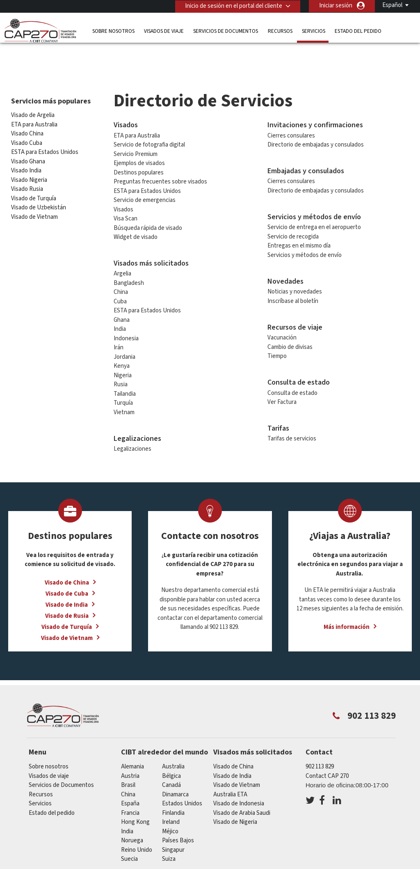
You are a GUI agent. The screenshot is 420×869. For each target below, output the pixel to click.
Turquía (123, 380)
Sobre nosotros (113, 30)
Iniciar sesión (335, 5)
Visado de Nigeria (235, 799)
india (127, 808)
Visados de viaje (164, 30)
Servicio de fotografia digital (149, 121)
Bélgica (171, 753)
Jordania (124, 334)
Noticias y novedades (294, 268)
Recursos (280, 30)
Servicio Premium (136, 130)
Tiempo (277, 333)
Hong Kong (135, 799)
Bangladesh (129, 260)
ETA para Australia (34, 101)
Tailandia (125, 371)
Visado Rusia (27, 166)
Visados (123, 186)
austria (130, 753)
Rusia (121, 361)
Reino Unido (136, 827)
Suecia (129, 836)
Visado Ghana (28, 138)
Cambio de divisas (290, 324)
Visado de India (67, 582)
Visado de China (67, 559)
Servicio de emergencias (145, 177)
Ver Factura (282, 379)
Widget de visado (136, 214)
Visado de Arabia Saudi (241, 790)
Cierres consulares (291, 112)
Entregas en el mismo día (299, 222)
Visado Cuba (26, 120)
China (121, 269)
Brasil (128, 762)
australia (173, 743)
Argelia (122, 250)
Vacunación (282, 314)
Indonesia (126, 315)
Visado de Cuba (67, 570)
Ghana (122, 297)
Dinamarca (175, 771)
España (130, 780)
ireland (171, 799)
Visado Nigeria (29, 157)
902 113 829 (320, 743)
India (120, 306)
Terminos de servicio (312, 864)
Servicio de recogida (293, 213)
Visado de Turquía (33, 175)
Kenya (122, 343)
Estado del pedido (358, 30)
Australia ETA (230, 771)
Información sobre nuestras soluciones (83, 864)
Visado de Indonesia (238, 780)
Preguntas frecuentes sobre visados (160, 158)
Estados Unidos (182, 780)
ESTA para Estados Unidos (44, 129)
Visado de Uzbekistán (38, 184)
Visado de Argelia (33, 92)
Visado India (26, 147)
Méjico (170, 808)
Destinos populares (139, 149)
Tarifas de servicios (291, 415)
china (128, 771)
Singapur (173, 827)
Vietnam (124, 389)
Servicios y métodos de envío (304, 232)
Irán (118, 324)
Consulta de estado (292, 369)
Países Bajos (178, 817)
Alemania (132, 743)
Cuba (120, 278)
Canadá (171, 762)
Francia (130, 790)
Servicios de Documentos (225, 30)
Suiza (169, 836)
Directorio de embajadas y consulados (315, 121)
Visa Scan (125, 195)
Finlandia (173, 790)
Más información (347, 604)
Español (392, 5)
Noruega (132, 817)
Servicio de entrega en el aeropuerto (314, 204)
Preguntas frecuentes (175, 864)
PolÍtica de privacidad (245, 864)
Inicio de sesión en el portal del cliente (233, 5)
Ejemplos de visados (139, 140)
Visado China (27, 110)
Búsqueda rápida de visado (148, 204)
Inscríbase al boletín (292, 278)
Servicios (313, 30)
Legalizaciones (132, 426)
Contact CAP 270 (327, 753)
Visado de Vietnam (34, 194)
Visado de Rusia (67, 593)
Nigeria (123, 352)
